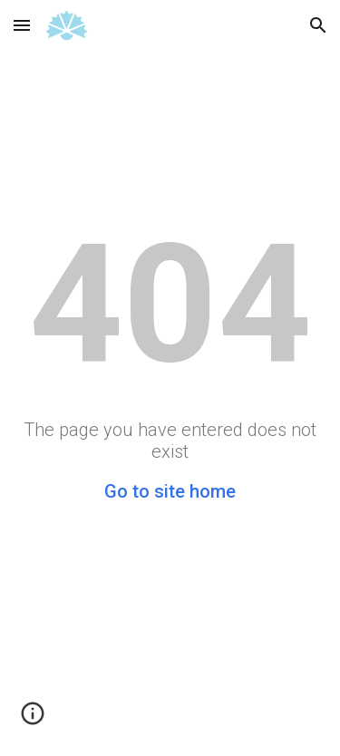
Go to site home (170, 491)
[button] (22, 25)
